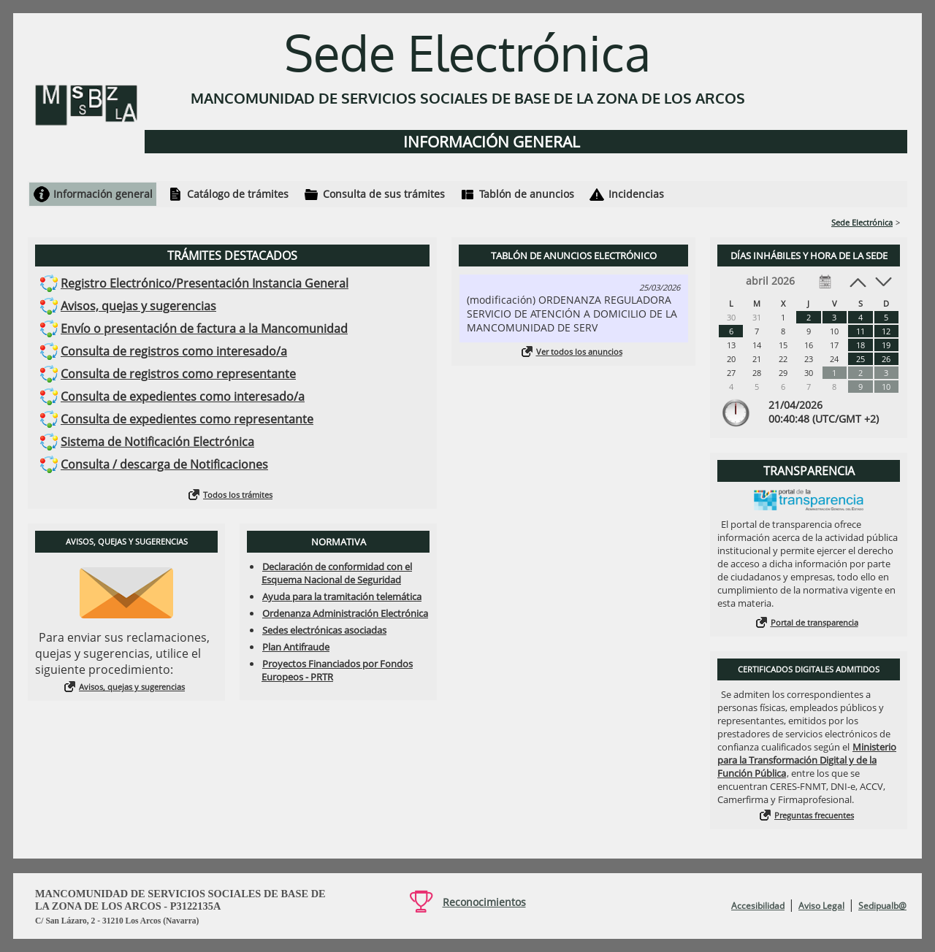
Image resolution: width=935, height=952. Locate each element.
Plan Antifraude (295, 646)
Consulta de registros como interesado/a (174, 351)
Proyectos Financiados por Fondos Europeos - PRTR (337, 670)
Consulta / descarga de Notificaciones (164, 464)
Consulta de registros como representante (178, 374)
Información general (103, 194)
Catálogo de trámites (238, 194)
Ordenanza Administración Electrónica (345, 613)
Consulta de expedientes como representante (187, 419)
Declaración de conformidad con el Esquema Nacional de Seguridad (337, 573)
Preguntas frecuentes (814, 815)
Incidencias (636, 194)
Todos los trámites (237, 494)
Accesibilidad (758, 905)
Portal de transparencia (814, 622)
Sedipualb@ (882, 905)
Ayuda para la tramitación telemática (341, 596)
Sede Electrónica (862, 222)
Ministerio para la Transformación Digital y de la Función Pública (806, 760)
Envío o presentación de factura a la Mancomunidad (204, 328)
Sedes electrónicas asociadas (324, 630)
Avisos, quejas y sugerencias (138, 306)
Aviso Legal (821, 905)
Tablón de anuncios (526, 194)
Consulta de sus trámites (384, 194)
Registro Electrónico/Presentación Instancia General (204, 283)
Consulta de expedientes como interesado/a (183, 396)
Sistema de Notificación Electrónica (157, 442)
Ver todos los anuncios (579, 351)
